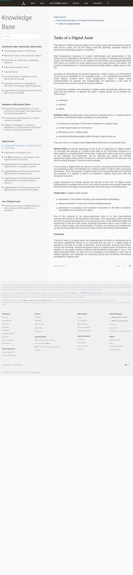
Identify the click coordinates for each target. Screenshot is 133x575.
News (42, 3)
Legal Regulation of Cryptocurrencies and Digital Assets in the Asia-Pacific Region (22, 188)
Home (33, 3)
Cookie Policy (18, 564)
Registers (80, 549)
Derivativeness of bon (42, 543)
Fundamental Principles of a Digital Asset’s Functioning (22, 146)
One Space (38, 517)
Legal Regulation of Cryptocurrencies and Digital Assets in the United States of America (22, 180)
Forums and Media (8, 539)
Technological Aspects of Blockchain (20, 51)
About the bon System (59, 3)
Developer (38, 549)
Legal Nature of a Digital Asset (17, 152)
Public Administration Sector (16, 67)
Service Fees (81, 542)
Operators (5, 523)
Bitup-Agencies (7, 520)
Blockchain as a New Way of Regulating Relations (21, 61)
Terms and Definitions (84, 530)
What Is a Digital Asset (9, 555)
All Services (38, 531)
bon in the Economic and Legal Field (47, 546)
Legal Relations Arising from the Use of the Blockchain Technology (22, 91)
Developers (5, 526)
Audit (86, 3)
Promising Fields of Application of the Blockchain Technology (20, 77)
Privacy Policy (6, 564)
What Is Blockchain (8, 551)
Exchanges (5, 530)
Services (76, 3)
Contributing (113, 527)
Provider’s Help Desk (116, 546)
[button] (123, 266)
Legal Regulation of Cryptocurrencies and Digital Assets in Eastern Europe (22, 172)
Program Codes (82, 545)
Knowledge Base (114, 539)
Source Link (59, 266)
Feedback (37, 572)
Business (5, 517)
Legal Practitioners (8, 533)
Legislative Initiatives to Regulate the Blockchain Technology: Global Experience (22, 84)
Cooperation (97, 3)
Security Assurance (83, 527)
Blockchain (81, 539)
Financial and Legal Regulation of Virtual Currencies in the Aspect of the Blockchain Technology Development (22, 111)
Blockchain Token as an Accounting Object (22, 55)
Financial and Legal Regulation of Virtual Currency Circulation (21, 119)
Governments (6, 543)
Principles (112, 524)
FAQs (111, 542)
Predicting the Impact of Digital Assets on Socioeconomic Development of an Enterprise (22, 208)
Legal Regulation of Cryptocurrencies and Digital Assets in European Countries (22, 165)
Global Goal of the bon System (120, 530)
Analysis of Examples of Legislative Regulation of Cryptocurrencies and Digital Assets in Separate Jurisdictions (22, 127)
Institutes (5, 536)
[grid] (92, 253)
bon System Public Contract (92, 492)
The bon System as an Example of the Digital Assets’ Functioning (21, 158)
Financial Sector (11, 71)
